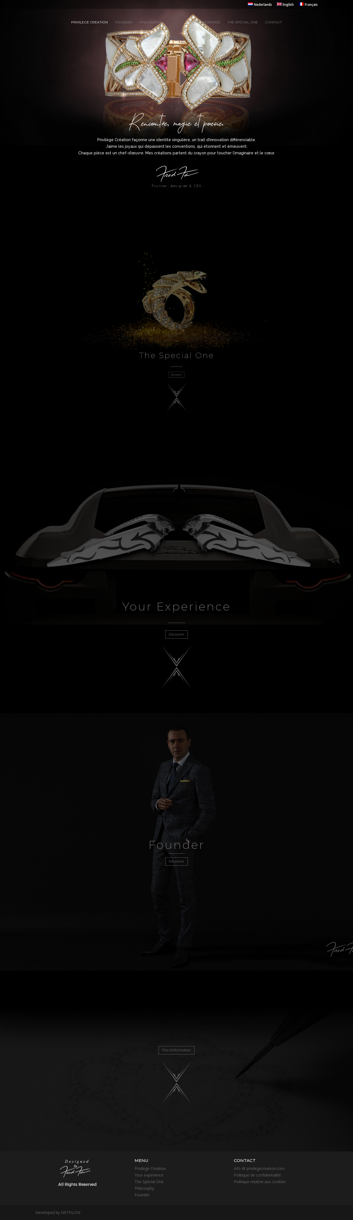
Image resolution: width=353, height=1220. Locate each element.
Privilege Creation (150, 1168)
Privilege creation (89, 22)
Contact (273, 22)
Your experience (204, 22)
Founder (123, 22)
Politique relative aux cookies (260, 1181)
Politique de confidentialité (257, 1175)
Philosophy (151, 22)
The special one (243, 22)
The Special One (149, 1181)
